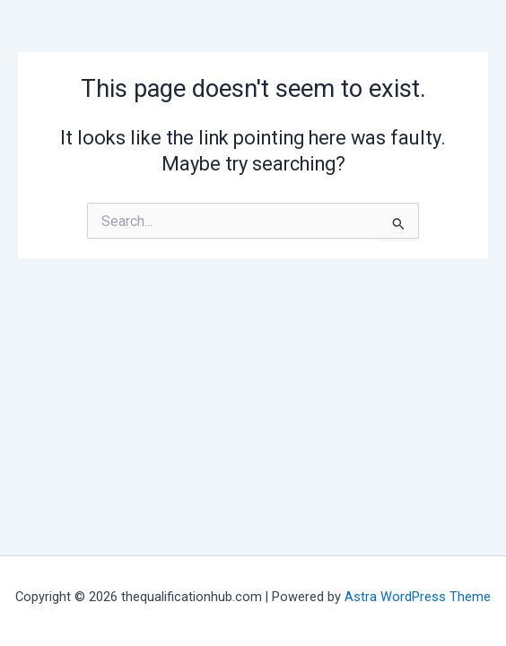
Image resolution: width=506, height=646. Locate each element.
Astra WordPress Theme (418, 597)
